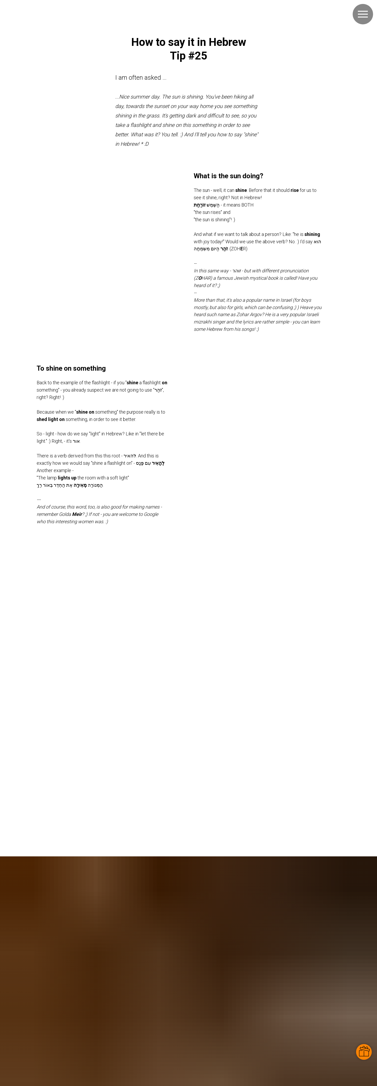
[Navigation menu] (363, 14)
